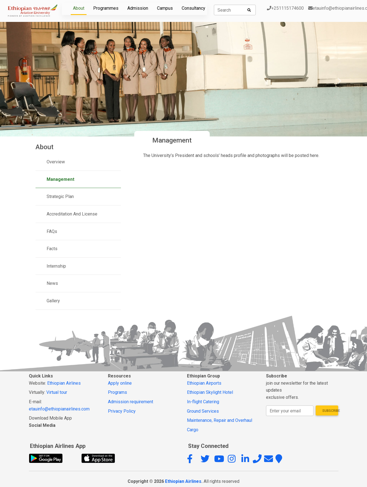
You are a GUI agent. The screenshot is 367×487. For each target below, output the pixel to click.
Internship (56, 266)
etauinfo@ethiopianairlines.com (59, 409)
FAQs (52, 231)
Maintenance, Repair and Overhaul (219, 420)
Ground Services (203, 411)
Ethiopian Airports (204, 383)
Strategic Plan (60, 196)
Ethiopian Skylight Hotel (210, 392)
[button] (193, 460)
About (78, 8)
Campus (165, 8)
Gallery (53, 300)
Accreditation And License (72, 214)
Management (60, 179)
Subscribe (330, 411)
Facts (52, 248)
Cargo (192, 429)
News (52, 283)
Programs (117, 392)
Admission (137, 8)
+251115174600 (285, 8)
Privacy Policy (122, 411)
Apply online (120, 383)
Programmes (105, 8)
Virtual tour (56, 392)
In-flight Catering (203, 401)
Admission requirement (130, 401)
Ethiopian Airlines (64, 383)
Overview (56, 161)
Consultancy (193, 8)
